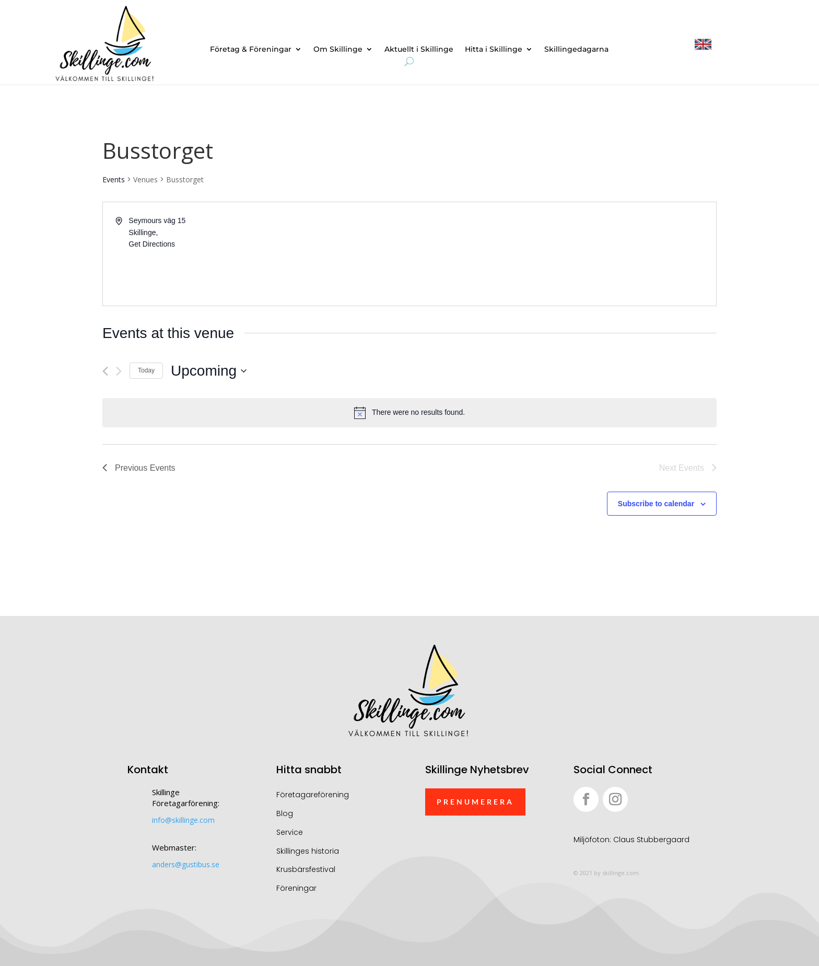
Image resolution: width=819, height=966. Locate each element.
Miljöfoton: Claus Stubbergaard (631, 839)
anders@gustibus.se (185, 864)
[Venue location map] (562, 254)
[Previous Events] (105, 371)
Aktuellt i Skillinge (418, 49)
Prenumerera (475, 801)
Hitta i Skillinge (493, 49)
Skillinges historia (307, 851)
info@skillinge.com (183, 820)
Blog (284, 813)
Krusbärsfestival (305, 869)
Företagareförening (312, 794)
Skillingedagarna (576, 49)
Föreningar (296, 888)
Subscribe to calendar (656, 503)
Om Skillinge (337, 49)
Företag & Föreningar (250, 49)
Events (113, 179)
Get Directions (151, 244)
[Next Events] (119, 371)
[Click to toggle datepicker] (209, 370)
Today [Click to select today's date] (146, 370)
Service (289, 832)
